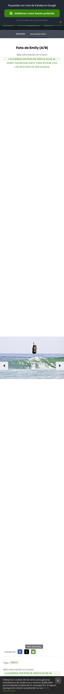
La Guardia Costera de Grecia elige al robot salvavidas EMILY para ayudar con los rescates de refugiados (32, 59)
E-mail (33, 651)
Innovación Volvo (38, 34)
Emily (14, 662)
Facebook (20, 651)
